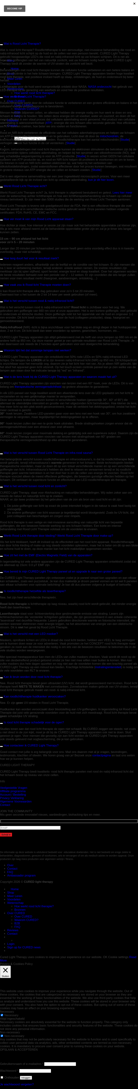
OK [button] (105, 957)
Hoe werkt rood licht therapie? (34, 93)
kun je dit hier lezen (101, 179)
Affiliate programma (13, 791)
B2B (17, 923)
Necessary (11, 1015)
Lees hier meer (122, 192)
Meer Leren (14, 78)
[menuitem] (8, 130)
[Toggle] (1, 97)
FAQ (10, 872)
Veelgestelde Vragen (13, 787)
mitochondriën (109, 136)
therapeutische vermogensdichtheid (38, 386)
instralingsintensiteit (108, 667)
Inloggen (26, 1077)
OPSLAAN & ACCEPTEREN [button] (19, 1049)
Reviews (12, 930)
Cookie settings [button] (118, 957)
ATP (48, 122)
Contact (5, 804)
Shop (10, 892)
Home (13, 889)
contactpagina (101, 755)
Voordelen (13, 83)
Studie (125, 139)
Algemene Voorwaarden (16, 801)
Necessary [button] (7, 1011)
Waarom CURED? (26, 109)
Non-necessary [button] (10, 1032)
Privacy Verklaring (12, 798)
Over (10, 865)
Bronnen (20, 909)
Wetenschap (15, 902)
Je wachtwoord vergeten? (17, 1084)
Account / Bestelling (13, 794)
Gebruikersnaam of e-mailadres (21, 1063)
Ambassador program (21, 875)
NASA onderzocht (100, 86)
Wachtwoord (9, 1070)
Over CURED (16, 101)
